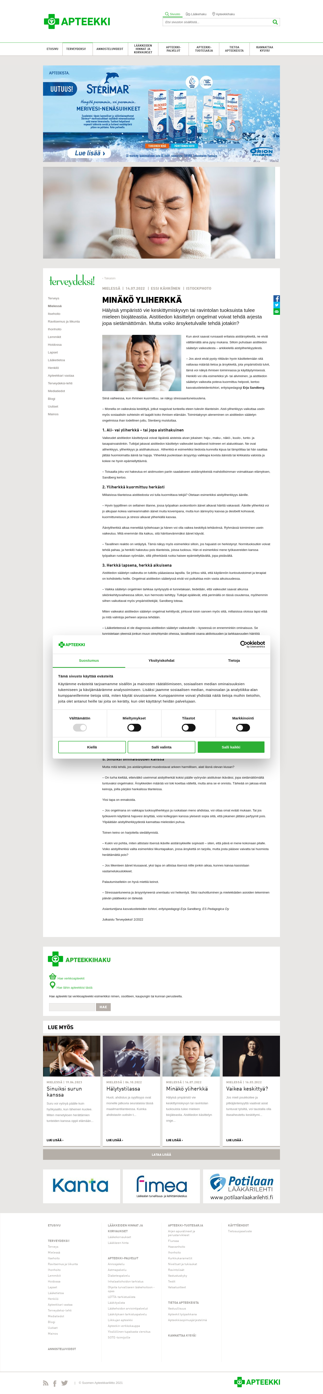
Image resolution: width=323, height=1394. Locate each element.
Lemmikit (54, 337)
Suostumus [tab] (89, 660)
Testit (171, 1281)
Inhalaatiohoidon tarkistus (125, 1281)
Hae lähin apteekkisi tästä (70, 987)
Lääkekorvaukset (119, 1237)
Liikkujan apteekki (120, 1320)
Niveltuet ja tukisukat (182, 1264)
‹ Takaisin (109, 278)
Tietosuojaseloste (240, 1231)
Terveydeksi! (76, 49)
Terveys (53, 298)
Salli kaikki (231, 747)
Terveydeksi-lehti (60, 383)
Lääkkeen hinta (118, 1243)
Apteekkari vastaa (61, 375)
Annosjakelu (116, 1264)
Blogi (51, 399)
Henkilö (53, 368)
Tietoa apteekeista (234, 49)
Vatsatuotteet (177, 1287)
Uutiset (53, 406)
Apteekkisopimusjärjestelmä (187, 1320)
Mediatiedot (56, 391)
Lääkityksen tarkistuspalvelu (127, 1314)
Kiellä (92, 747)
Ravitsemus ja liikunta (64, 321)
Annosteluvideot (109, 49)
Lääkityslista (116, 1302)
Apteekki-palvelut (173, 49)
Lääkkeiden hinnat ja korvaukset (143, 49)
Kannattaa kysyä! (264, 49)
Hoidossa (55, 344)
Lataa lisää (161, 1154)
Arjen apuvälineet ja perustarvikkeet (181, 1233)
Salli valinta (162, 747)
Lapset (53, 352)
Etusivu (52, 49)
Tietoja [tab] (234, 660)
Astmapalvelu (117, 1270)
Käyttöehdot (238, 1225)
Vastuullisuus (177, 1308)
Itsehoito (54, 314)
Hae (103, 1007)
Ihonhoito (54, 329)
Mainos (53, 414)
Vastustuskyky (177, 1275)
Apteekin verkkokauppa (124, 1326)
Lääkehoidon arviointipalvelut (128, 1308)
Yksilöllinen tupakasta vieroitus (129, 1331)
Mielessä (55, 306)
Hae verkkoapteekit (66, 978)
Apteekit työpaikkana (182, 1314)
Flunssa (173, 1241)
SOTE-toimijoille (119, 1337)
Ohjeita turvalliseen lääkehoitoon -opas (131, 1289)
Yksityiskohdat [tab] (161, 660)
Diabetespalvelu (119, 1275)
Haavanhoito (176, 1246)
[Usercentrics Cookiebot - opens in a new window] (244, 644)
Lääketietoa (56, 360)
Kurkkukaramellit (180, 1258)
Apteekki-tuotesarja (204, 49)
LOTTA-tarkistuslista (121, 1297)
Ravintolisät (176, 1270)
